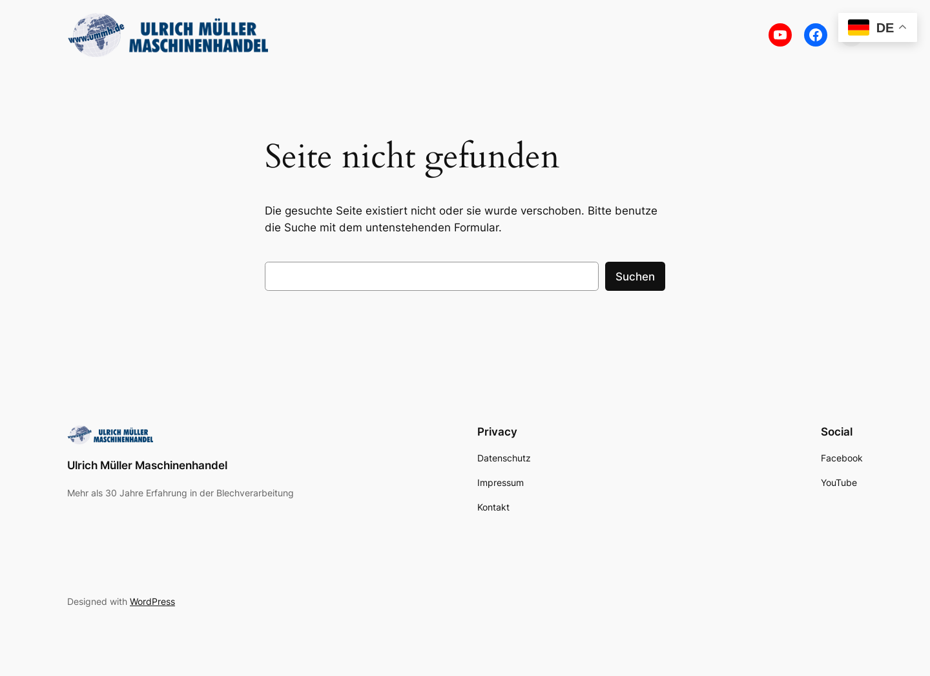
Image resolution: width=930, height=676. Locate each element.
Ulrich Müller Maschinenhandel (147, 465)
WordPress (152, 601)
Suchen (635, 276)
